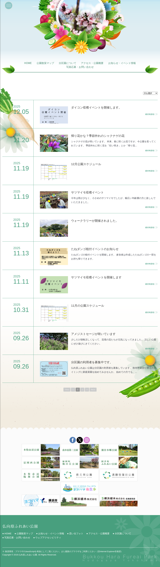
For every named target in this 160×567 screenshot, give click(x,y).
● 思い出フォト (75, 533)
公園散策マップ (45, 63)
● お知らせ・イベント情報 (50, 533)
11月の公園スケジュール (87, 305)
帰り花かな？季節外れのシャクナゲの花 (98, 135)
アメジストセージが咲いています (93, 334)
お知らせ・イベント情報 (122, 63)
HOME (28, 63)
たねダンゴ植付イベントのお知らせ (95, 249)
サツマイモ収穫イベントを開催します (96, 277)
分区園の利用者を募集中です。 (92, 362)
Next (93, 389)
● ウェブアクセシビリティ (47, 537)
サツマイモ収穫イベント (87, 192)
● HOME (6, 533)
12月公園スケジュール (86, 164)
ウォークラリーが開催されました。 (95, 220)
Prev (67, 389)
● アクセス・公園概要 (98, 533)
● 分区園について (122, 533)
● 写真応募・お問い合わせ (16, 537)
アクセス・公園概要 (92, 63)
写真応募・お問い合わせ (80, 67)
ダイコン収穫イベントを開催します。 (96, 107)
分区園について (67, 63)
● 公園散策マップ (24, 533)
